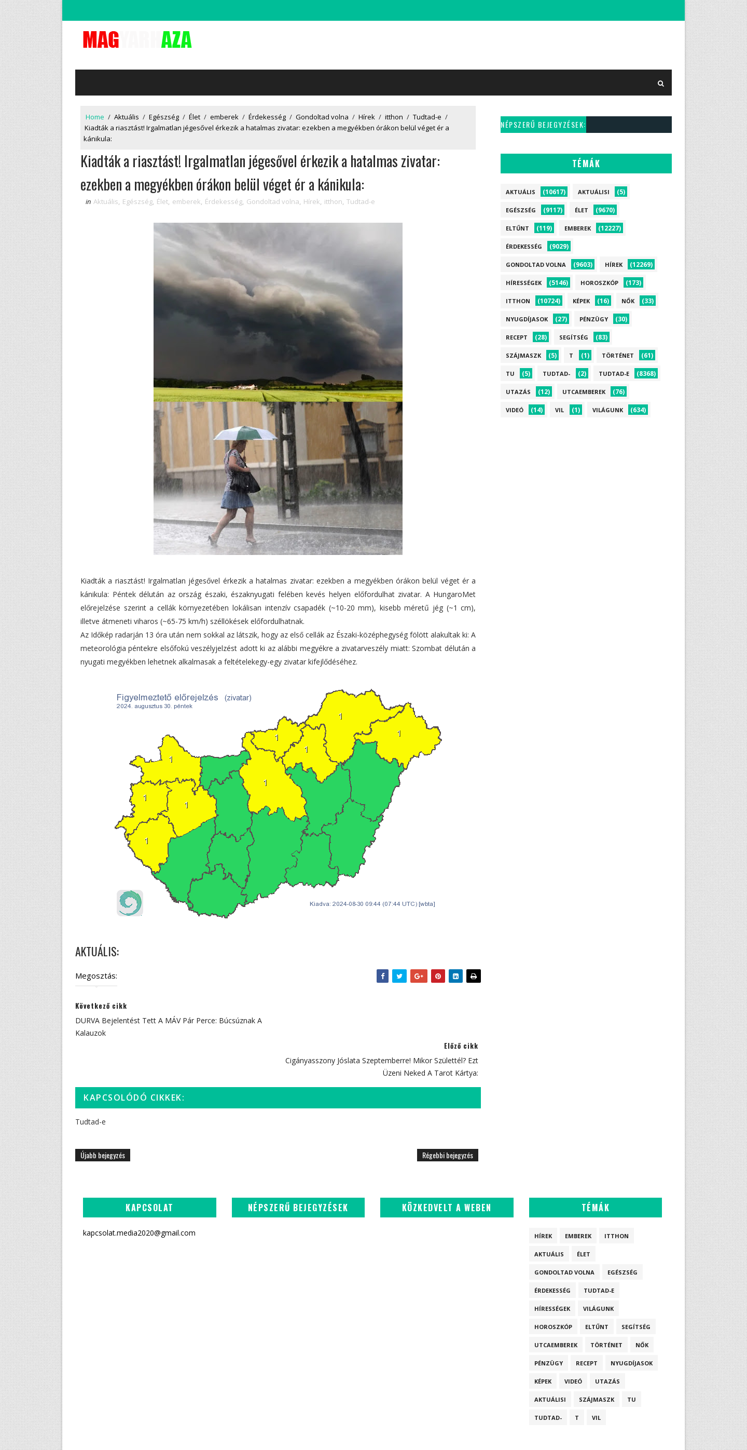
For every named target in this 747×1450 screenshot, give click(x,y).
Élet (194, 116)
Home (95, 116)
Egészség (164, 116)
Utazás (518, 392)
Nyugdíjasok (527, 319)
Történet (618, 355)
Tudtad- (556, 373)
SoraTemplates (306, 1431)
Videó (514, 410)
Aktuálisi (594, 192)
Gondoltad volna (322, 116)
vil (559, 410)
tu (510, 373)
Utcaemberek (583, 392)
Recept (517, 337)
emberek (224, 116)
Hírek (366, 116)
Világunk (607, 410)
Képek (581, 301)
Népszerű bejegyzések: (543, 124)
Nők (627, 301)
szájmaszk (523, 355)
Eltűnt (517, 228)
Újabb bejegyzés (102, 1114)
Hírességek (524, 283)
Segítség (573, 337)
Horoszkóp (599, 283)
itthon (394, 116)
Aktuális (126, 116)
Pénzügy (593, 319)
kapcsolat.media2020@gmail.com (381, 1431)
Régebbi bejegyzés (447, 1114)
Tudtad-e (427, 116)
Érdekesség (267, 116)
